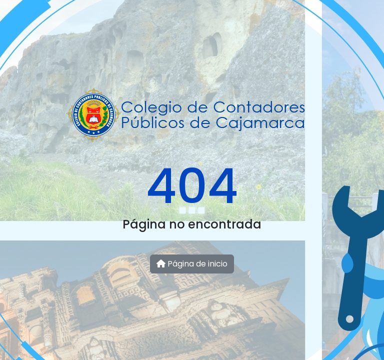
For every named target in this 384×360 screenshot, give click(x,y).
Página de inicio (192, 264)
